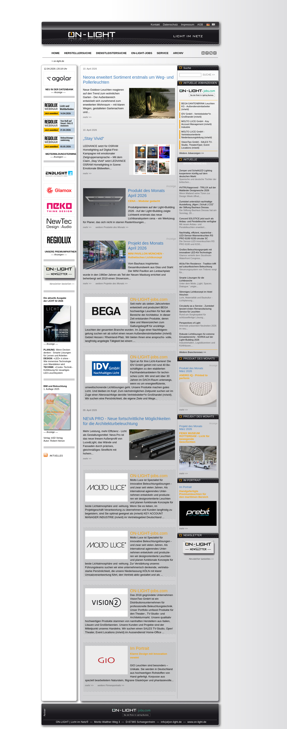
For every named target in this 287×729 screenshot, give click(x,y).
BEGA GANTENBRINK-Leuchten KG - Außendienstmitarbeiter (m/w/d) (198, 106)
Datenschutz (170, 24)
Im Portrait (139, 648)
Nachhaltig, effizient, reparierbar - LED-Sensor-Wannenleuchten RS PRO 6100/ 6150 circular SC (196, 235)
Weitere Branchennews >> (192, 352)
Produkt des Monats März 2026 (191, 370)
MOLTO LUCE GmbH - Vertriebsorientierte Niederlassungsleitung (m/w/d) (196, 134)
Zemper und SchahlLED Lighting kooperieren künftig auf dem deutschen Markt (195, 173)
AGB (200, 24)
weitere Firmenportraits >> (111, 685)
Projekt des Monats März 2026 (190, 428)
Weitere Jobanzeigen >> (191, 153)
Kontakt (155, 24)
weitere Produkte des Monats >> (111, 227)
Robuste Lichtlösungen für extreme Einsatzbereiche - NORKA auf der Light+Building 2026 (197, 337)
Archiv (178, 53)
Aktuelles (56, 455)
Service (163, 53)
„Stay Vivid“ (93, 138)
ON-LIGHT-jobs (141, 53)
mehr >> (87, 117)
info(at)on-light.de (171, 721)
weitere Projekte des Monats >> (111, 283)
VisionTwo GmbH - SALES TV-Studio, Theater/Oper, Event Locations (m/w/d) (196, 145)
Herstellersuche (78, 53)
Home (56, 53)
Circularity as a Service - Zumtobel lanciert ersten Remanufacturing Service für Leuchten (196, 309)
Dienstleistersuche (111, 53)
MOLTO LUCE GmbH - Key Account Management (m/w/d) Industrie (196, 124)
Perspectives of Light (189, 323)
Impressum (187, 24)
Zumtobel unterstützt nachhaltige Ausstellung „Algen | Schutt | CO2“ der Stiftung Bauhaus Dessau (196, 204)
